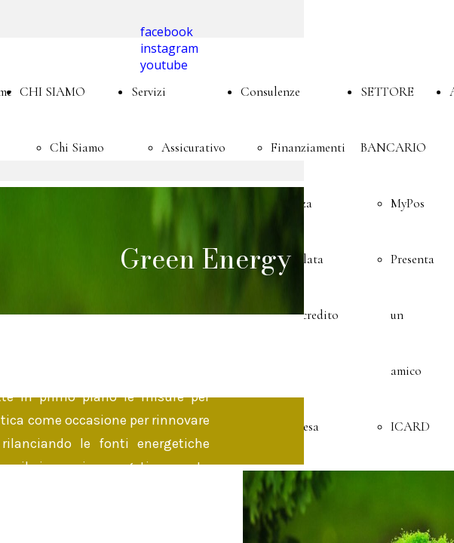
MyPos (408, 203)
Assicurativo (193, 147)
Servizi (148, 92)
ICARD (410, 426)
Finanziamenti (308, 147)
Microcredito (305, 315)
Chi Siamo (77, 147)
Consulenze (270, 92)
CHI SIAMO (52, 92)
